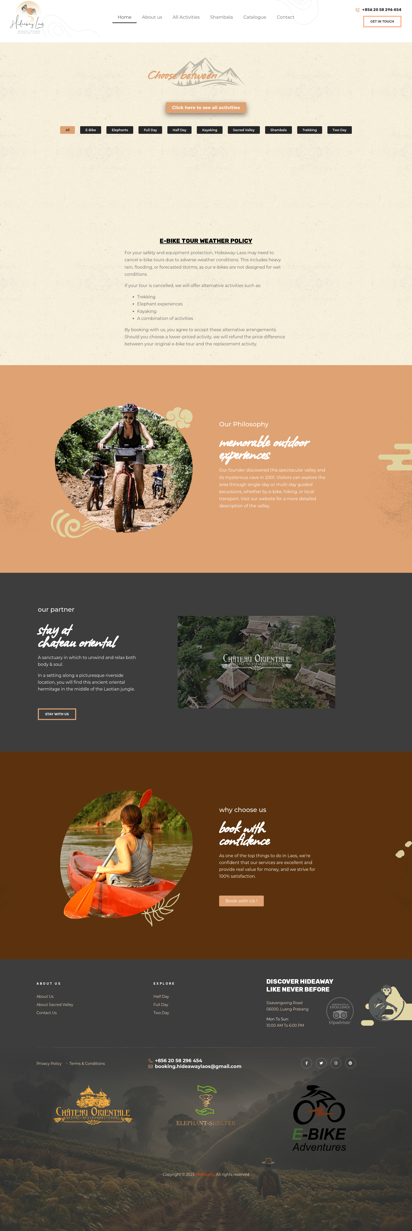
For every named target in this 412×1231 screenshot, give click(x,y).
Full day (150, 130)
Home (125, 17)
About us (152, 17)
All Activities (186, 17)
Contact (285, 17)
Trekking (309, 130)
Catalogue (254, 17)
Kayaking (209, 130)
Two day (340, 130)
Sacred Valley (244, 130)
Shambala (221, 17)
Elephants (120, 130)
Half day (179, 130)
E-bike (90, 130)
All (67, 130)
